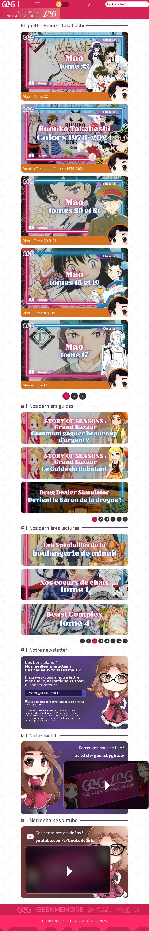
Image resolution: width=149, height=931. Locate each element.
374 (119, 641)
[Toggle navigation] (37, 4)
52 (119, 519)
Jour (59, 4)
